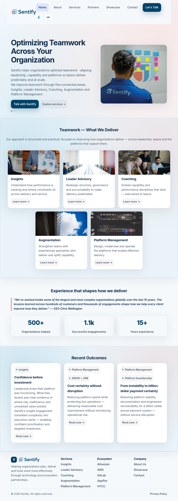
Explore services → (54, 104)
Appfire (102, 480)
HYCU (101, 486)
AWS (100, 469)
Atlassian (103, 464)
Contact (132, 7)
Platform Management (76, 486)
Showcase (113, 7)
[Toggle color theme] (39, 17)
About (58, 7)
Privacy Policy (158, 493)
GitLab (101, 475)
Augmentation (70, 480)
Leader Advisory (72, 469)
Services (74, 7)
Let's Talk (151, 7)
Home (42, 7)
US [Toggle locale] (48, 17)
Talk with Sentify (25, 104)
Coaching (67, 475)
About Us (140, 464)
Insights (66, 464)
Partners (93, 7)
